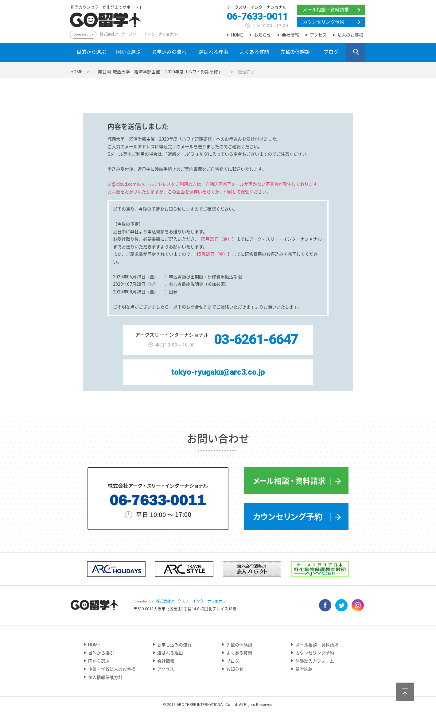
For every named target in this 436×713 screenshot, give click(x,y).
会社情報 (290, 35)
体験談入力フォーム (314, 661)
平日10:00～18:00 (175, 345)
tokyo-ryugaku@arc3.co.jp (218, 372)
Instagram (358, 605)
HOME (237, 35)
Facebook (325, 605)
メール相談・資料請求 (326, 10)
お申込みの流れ (169, 52)
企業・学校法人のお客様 (111, 669)
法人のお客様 (350, 35)
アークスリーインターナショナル (256, 7)
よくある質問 (254, 52)
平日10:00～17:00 (270, 25)
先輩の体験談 (295, 52)
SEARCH (355, 52)
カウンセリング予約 (323, 22)
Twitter (341, 605)
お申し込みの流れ (174, 644)
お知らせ (262, 35)
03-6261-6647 (256, 339)
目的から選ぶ (91, 52)
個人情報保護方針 (105, 677)
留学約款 (304, 669)
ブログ (331, 52)
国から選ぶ (128, 52)
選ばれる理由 (213, 52)
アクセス (318, 35)
